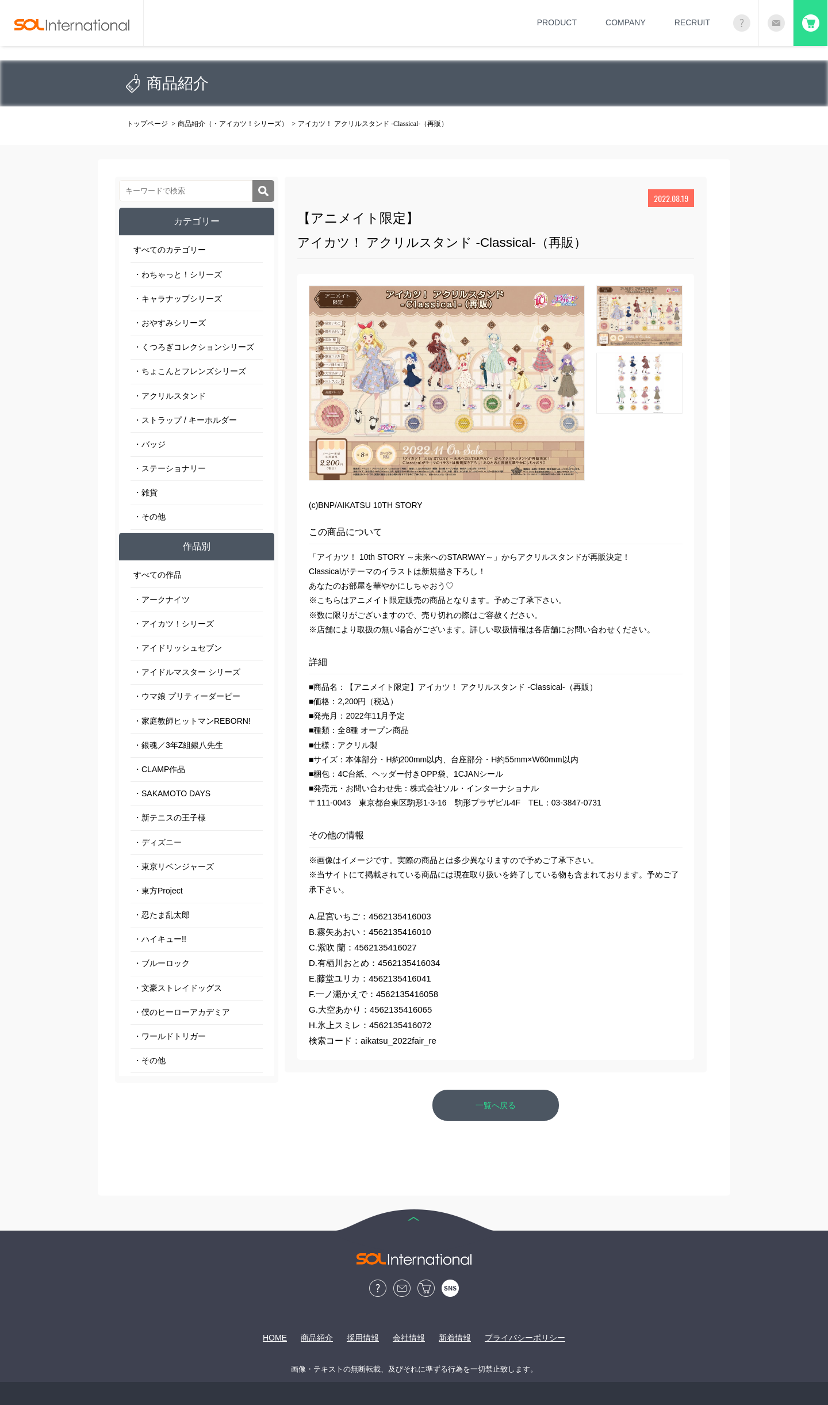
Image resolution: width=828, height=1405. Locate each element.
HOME (275, 1337)
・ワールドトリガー (169, 1036)
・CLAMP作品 (159, 769)
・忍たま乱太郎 (161, 914)
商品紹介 (317, 1337)
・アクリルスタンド (169, 395)
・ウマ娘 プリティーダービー (186, 696)
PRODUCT (557, 22)
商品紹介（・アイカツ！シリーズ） (233, 124)
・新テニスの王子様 (169, 817)
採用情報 (363, 1337)
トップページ (147, 124)
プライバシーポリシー (525, 1337)
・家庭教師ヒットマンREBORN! (192, 721)
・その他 (149, 516)
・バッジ (149, 444)
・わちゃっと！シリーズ (177, 274)
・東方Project (158, 890)
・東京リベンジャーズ (173, 866)
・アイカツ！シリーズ (173, 623)
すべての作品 (157, 574)
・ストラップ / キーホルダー (185, 420)
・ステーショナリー (169, 468)
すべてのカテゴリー (169, 249)
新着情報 (455, 1337)
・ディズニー (157, 842)
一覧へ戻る (496, 1105)
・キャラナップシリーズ (177, 298)
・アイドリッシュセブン (177, 647)
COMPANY (625, 22)
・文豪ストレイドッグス (177, 987)
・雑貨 (145, 492)
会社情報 (409, 1337)
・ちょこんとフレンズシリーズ (189, 371)
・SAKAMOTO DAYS (171, 793)
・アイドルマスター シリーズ (186, 672)
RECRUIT (692, 22)
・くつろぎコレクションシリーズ (193, 347)
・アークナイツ (161, 599)
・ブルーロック (161, 963)
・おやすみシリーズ (169, 322)
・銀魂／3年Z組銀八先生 (178, 745)
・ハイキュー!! (159, 939)
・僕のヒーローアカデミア (181, 1012)
